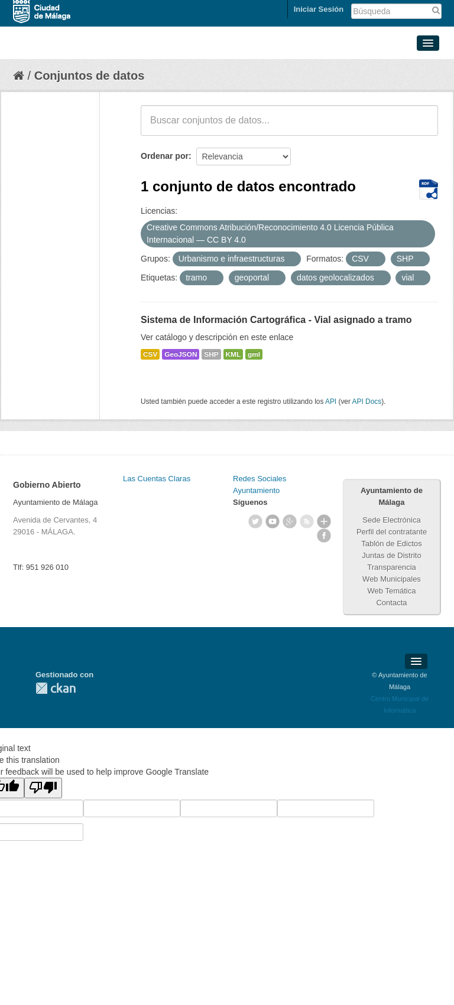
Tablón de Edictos (391, 543)
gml (254, 354)
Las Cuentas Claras (156, 478)
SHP (211, 354)
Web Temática (392, 590)
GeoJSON (180, 354)
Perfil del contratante (391, 531)
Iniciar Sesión (319, 9)
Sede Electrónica (391, 519)
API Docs (367, 401)
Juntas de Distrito (391, 555)
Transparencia (391, 567)
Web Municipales (391, 579)
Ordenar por (165, 156)
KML (233, 354)
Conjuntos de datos (89, 75)
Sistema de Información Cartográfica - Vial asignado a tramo (276, 320)
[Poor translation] (43, 788)
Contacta (391, 602)
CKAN (55, 688)
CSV (150, 354)
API (330, 401)
